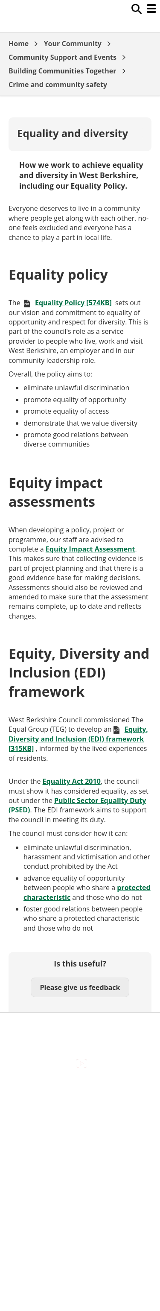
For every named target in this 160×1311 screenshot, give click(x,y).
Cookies (79, 1126)
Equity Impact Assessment (90, 549)
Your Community (73, 43)
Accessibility (80, 1090)
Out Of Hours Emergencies (80, 1144)
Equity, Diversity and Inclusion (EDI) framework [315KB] (78, 738)
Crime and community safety (58, 84)
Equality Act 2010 (72, 781)
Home (19, 43)
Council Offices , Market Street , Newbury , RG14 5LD (80, 1185)
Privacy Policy (80, 1162)
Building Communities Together (62, 71)
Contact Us (80, 1108)
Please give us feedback (80, 987)
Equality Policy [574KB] (73, 302)
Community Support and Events (62, 57)
